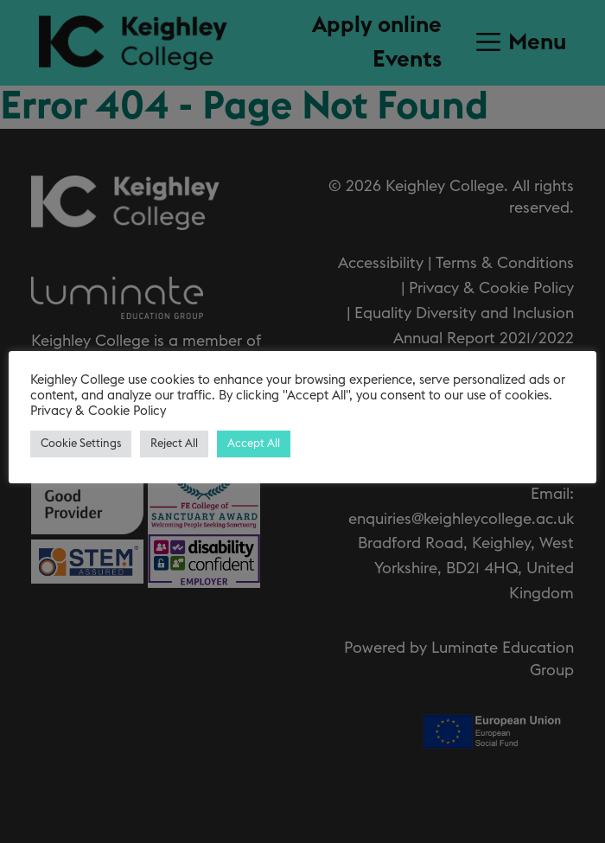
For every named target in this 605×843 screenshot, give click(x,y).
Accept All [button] (253, 444)
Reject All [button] (174, 444)
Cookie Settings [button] (81, 444)
